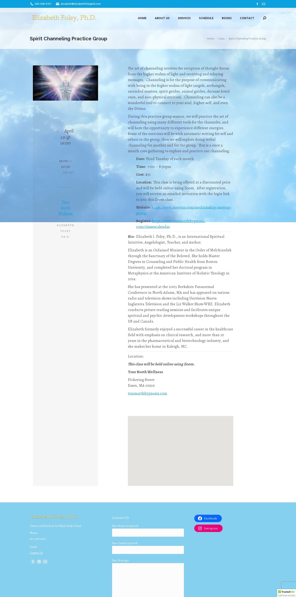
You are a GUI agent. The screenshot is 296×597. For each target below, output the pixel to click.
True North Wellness (65, 207)
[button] (286, 593)
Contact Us (36, 553)
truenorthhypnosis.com (147, 393)
